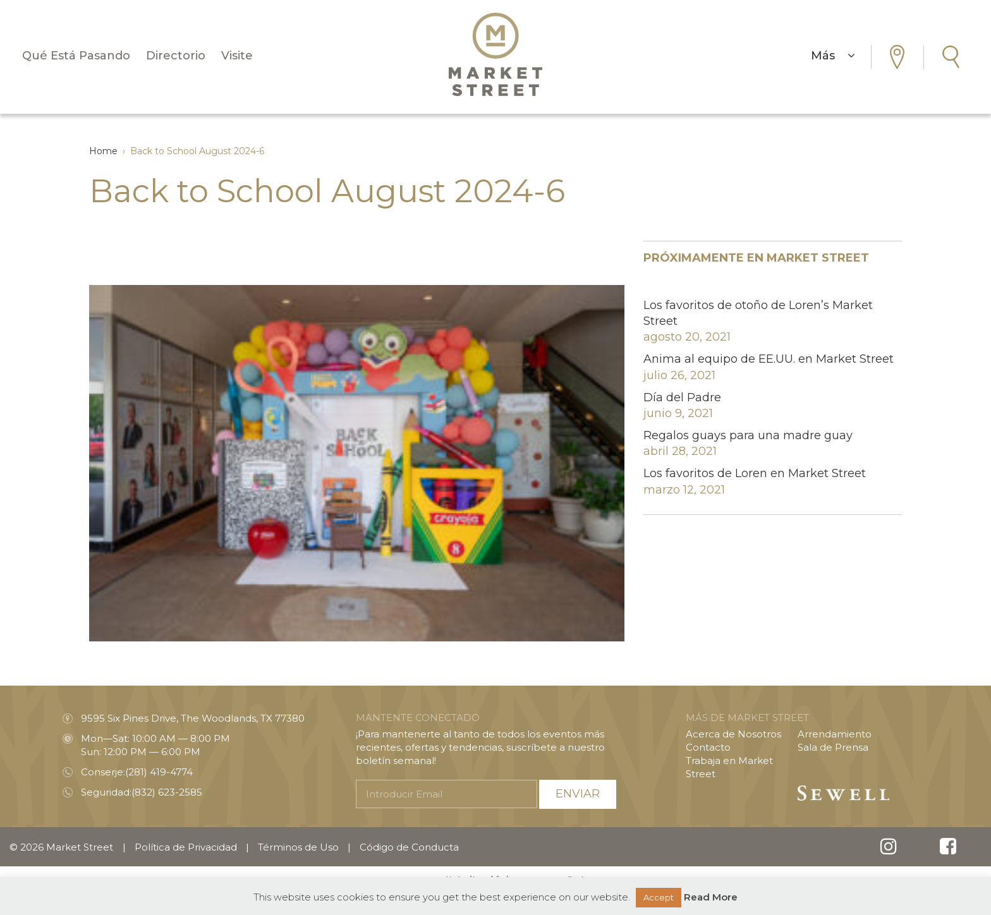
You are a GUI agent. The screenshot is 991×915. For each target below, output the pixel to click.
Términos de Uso (298, 847)
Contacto (708, 747)
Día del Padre (682, 397)
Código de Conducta (409, 847)
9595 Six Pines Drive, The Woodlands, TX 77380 (193, 718)
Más (833, 56)
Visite (237, 56)
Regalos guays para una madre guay (748, 435)
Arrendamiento (835, 734)
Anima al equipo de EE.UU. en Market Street (768, 359)
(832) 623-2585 (166, 792)
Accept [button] (658, 897)
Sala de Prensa (833, 747)
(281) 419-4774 (159, 772)
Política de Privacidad (186, 847)
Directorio (175, 56)
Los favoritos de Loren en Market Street (754, 473)
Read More (711, 897)
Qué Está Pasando (76, 56)
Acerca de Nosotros (733, 734)
